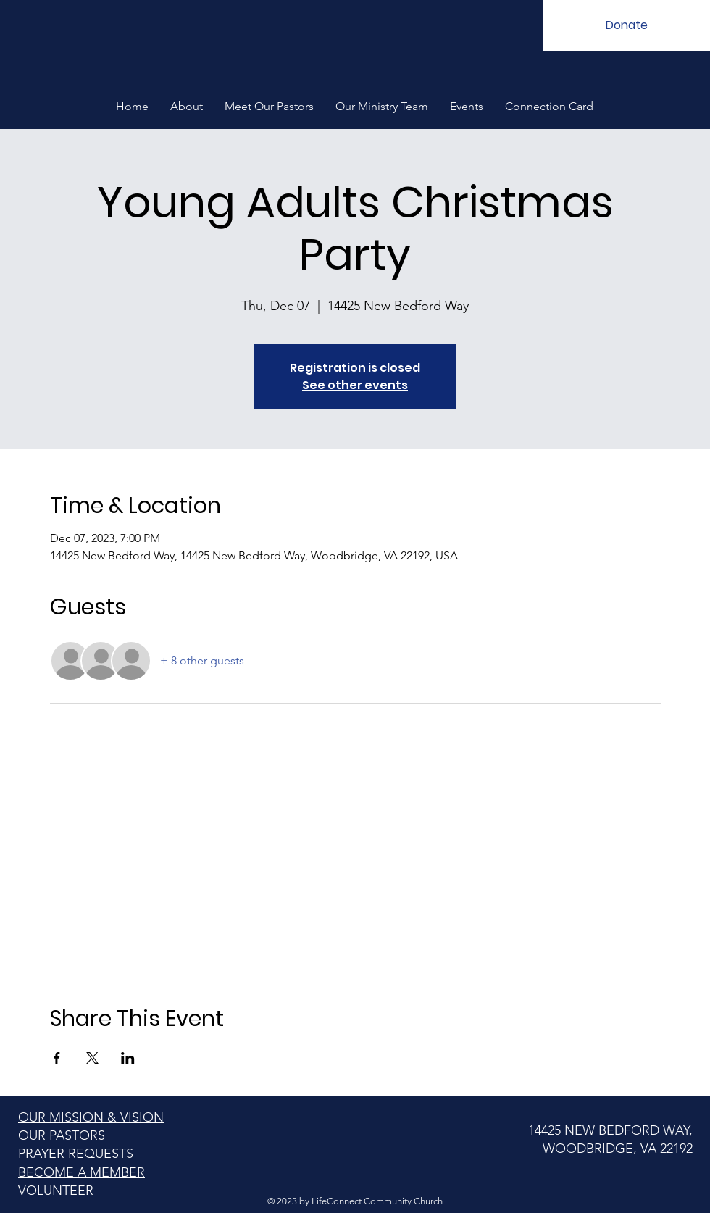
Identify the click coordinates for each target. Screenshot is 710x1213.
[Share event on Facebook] (57, 1058)
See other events (355, 385)
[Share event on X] (92, 1058)
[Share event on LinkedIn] (128, 1058)
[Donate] (626, 25)
